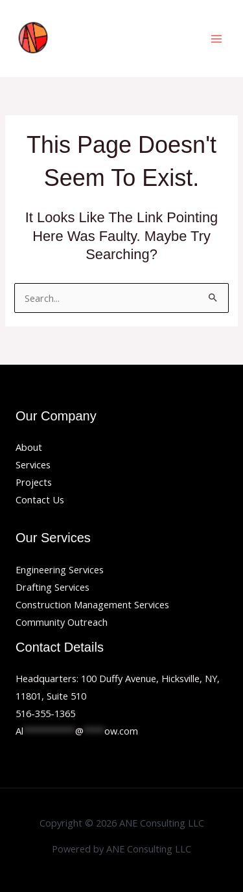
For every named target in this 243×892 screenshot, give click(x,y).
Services (33, 464)
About (29, 446)
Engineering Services (60, 569)
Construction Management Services (92, 604)
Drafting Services (52, 586)
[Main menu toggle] (216, 38)
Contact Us (40, 499)
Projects (34, 481)
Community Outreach (62, 621)
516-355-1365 (45, 713)
